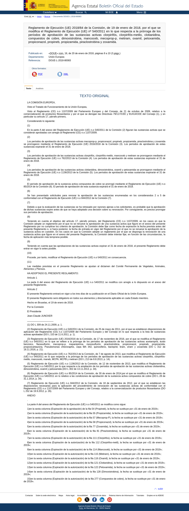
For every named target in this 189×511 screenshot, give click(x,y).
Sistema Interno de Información (121, 495)
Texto (28, 88)
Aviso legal (70, 495)
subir (160, 489)
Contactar (29, 495)
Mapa (61, 495)
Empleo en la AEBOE (155, 495)
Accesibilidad (82, 495)
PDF (40, 74)
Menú (141, 12)
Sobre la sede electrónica (46, 495)
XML (65, 74)
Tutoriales (140, 495)
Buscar (47, 16)
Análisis (39, 88)
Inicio (39, 16)
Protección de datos (98, 495)
